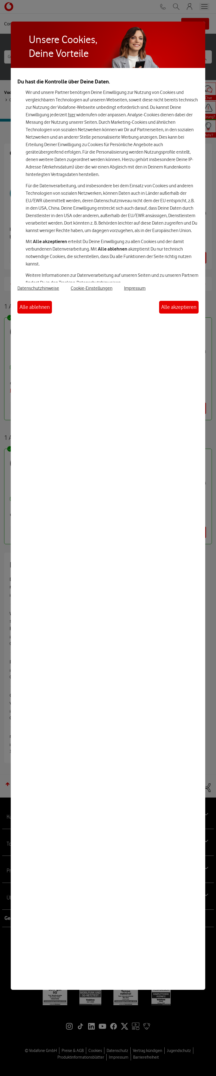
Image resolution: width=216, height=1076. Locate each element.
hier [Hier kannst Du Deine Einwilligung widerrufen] (71, 114)
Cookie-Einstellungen (91, 288)
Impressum (135, 288)
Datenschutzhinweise (38, 288)
